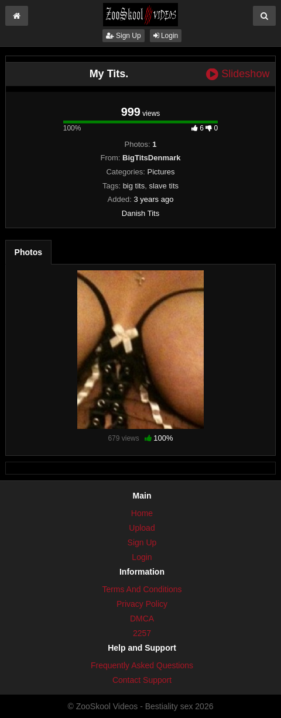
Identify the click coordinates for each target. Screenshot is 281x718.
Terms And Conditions (141, 589)
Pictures (161, 171)
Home (142, 513)
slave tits (164, 185)
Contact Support (142, 680)
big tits (134, 185)
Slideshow (237, 74)
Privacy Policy (141, 604)
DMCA (142, 618)
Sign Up (123, 36)
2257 (142, 633)
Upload (142, 528)
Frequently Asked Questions (142, 665)
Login (166, 36)
